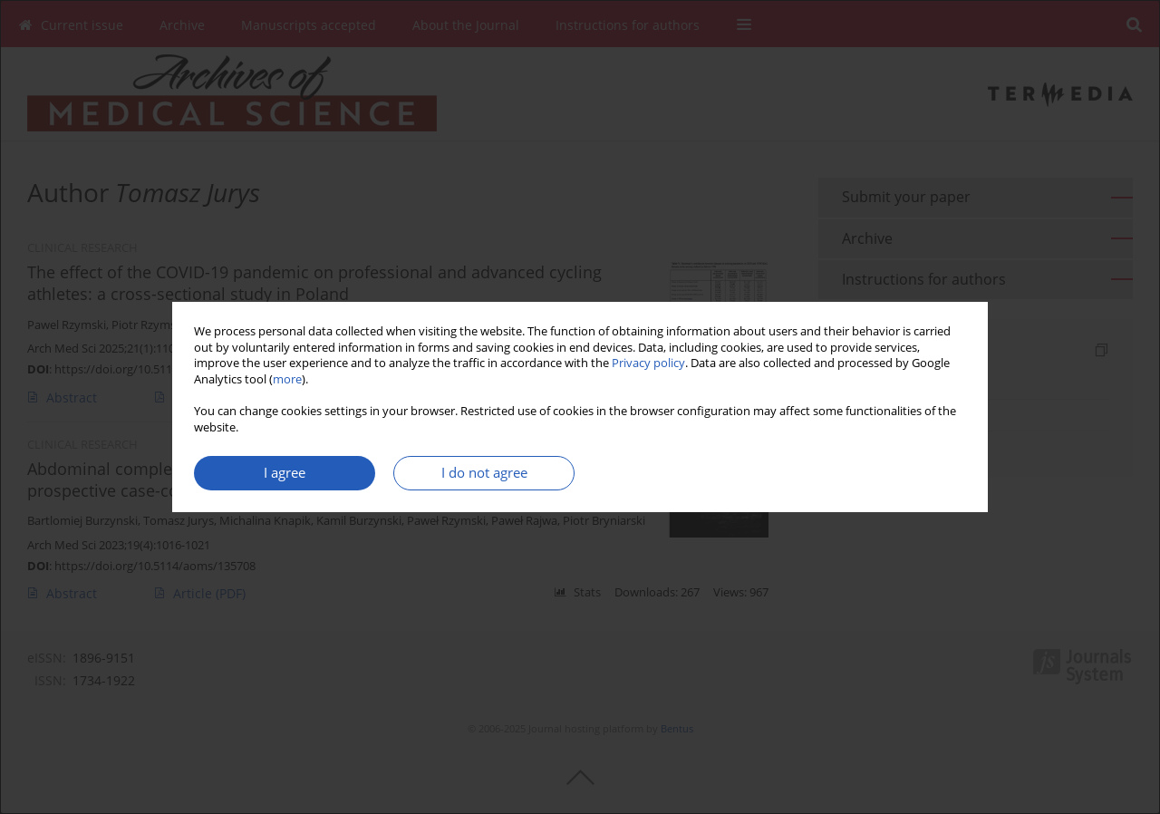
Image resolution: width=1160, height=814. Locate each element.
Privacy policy (648, 363)
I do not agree (484, 472)
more (287, 379)
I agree (284, 472)
